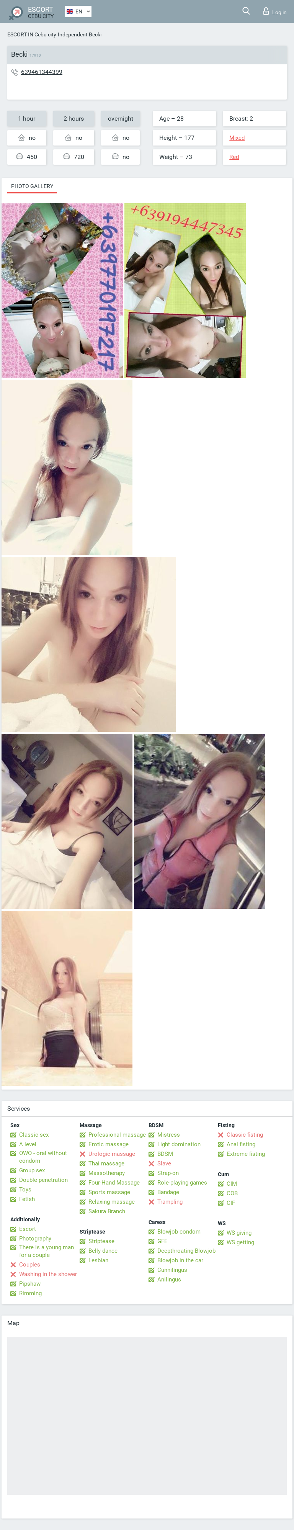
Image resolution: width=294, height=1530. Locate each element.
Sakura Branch (106, 1211)
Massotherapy (106, 1173)
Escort (27, 1229)
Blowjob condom (179, 1231)
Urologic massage (111, 1153)
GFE (162, 1241)
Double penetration (43, 1180)
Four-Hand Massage (114, 1182)
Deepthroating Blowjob (186, 1250)
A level (27, 1144)
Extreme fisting (246, 1153)
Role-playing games (182, 1182)
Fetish (27, 1199)
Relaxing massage (111, 1201)
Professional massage (117, 1134)
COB (232, 1193)
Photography (35, 1238)
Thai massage (106, 1163)
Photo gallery (32, 186)
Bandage (168, 1192)
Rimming (30, 1293)
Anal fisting (241, 1144)
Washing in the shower (48, 1274)
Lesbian (98, 1260)
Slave (164, 1163)
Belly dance (103, 1250)
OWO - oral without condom (43, 1157)
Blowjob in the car (180, 1260)
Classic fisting (245, 1134)
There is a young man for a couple (46, 1251)
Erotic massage (108, 1144)
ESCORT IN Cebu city (31, 34)
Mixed (237, 137)
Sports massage (109, 1192)
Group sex (32, 1170)
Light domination (179, 1144)
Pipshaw (30, 1283)
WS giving (239, 1232)
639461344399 (41, 71)
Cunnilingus (172, 1270)
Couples (29, 1264)
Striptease (101, 1241)
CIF (231, 1202)
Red (234, 157)
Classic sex (34, 1134)
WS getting (240, 1242)
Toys (25, 1189)
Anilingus (169, 1279)
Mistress (168, 1134)
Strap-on (168, 1173)
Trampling (170, 1201)
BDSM (165, 1153)
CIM (232, 1183)
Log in (275, 11)
